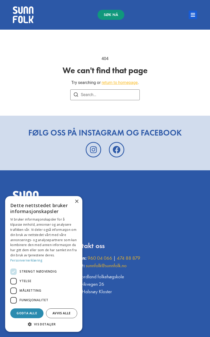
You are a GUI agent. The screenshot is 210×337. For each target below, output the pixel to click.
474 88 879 (128, 258)
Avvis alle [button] (61, 313)
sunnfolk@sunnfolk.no (106, 265)
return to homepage (120, 82)
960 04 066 (99, 258)
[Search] (76, 95)
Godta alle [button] (26, 313)
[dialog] (43, 264)
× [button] (76, 202)
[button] (43, 324)
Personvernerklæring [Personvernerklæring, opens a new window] (26, 260)
